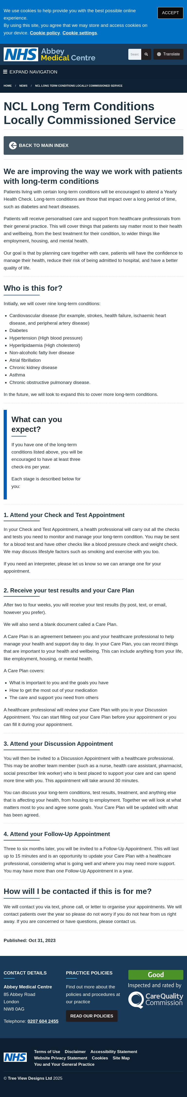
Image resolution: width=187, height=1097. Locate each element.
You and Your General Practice (64, 1064)
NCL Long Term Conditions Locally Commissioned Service (78, 85)
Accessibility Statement (114, 1051)
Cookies (100, 1058)
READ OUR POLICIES (91, 1016)
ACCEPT (170, 12)
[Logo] (49, 54)
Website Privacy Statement (60, 1058)
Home (8, 85)
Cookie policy (45, 32)
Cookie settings (80, 32)
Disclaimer (75, 1051)
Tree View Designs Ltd (30, 1078)
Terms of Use (47, 1051)
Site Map (121, 1058)
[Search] (134, 54)
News (23, 85)
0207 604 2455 (43, 1021)
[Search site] (146, 54)
